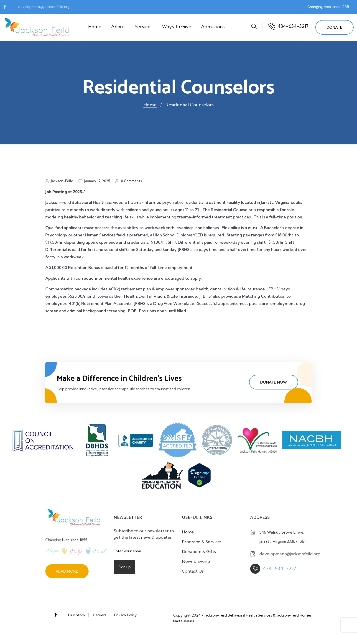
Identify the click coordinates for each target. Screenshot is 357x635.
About (118, 26)
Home (94, 26)
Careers (99, 615)
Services (143, 26)
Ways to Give (176, 26)
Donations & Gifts (199, 551)
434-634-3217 (293, 26)
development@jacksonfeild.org (44, 6)
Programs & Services (202, 541)
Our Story (76, 615)
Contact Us (193, 571)
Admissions (212, 26)
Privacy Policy (125, 615)
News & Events (196, 561)
